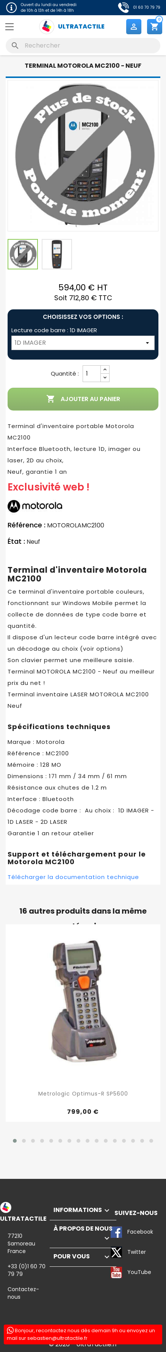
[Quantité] (92, 373)
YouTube (117, 1272)
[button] (14, 1141)
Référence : (26, 525)
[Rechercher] (83, 45)
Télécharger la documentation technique (73, 877)
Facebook (117, 1232)
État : (16, 541)
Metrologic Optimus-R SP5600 (83, 1093)
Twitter (117, 1252)
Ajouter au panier (83, 399)
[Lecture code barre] (83, 343)
